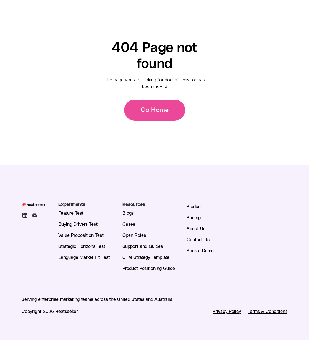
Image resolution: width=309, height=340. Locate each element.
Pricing (194, 217)
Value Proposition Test (81, 235)
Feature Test (70, 213)
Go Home (155, 110)
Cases (128, 224)
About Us (196, 228)
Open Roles (134, 235)
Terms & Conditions (267, 311)
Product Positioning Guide (148, 268)
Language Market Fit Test (84, 257)
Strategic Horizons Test (81, 246)
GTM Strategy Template (145, 257)
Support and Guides (142, 246)
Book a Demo (200, 250)
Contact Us (198, 239)
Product (194, 206)
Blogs (128, 213)
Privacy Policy (227, 311)
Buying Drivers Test (78, 224)
